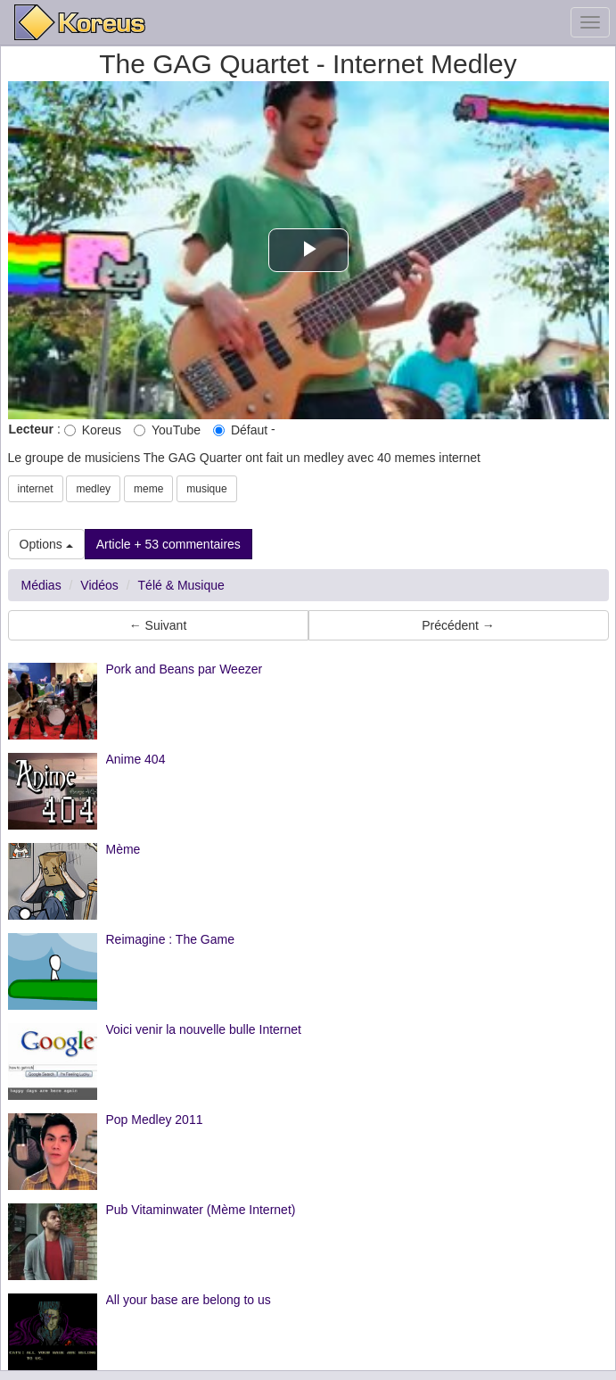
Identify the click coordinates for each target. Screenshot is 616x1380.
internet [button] (35, 489)
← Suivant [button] (158, 625)
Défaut (240, 430)
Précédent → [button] (458, 625)
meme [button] (148, 489)
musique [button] (206, 489)
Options (46, 544)
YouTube (167, 430)
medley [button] (93, 489)
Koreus (92, 430)
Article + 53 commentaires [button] (168, 544)
